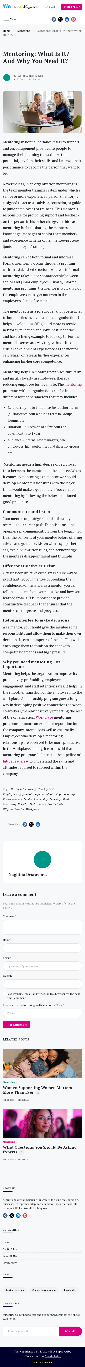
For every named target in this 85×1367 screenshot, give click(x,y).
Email (6, 958)
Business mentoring (23, 789)
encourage (69, 794)
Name (6, 940)
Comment (9, 916)
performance (38, 804)
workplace (32, 809)
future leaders (12, 799)
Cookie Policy (53, 1356)
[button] (10, 18)
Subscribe (70, 1331)
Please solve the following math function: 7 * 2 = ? (33, 1005)
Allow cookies (42, 1362)
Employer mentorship (47, 794)
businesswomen (15, 1290)
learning (55, 799)
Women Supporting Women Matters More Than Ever (37, 1090)
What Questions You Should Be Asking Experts (40, 1149)
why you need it (13, 809)
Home (6, 30)
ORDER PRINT (72, 6)
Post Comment (16, 1024)
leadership (41, 799)
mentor (67, 799)
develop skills (47, 789)
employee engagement (17, 794)
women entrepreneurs (44, 1290)
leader (28, 799)
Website (7, 976)
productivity (55, 804)
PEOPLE (23, 804)
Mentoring (23, 30)
